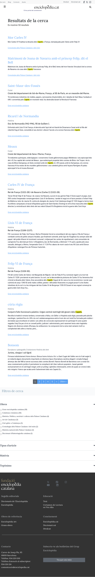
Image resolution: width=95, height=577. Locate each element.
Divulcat (66, 2)
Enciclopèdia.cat (50, 521)
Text (45, 501)
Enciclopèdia (7, 505)
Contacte (16, 2)
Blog (9, 2)
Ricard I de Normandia (23, 116)
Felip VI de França (20, 264)
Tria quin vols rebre (64, 560)
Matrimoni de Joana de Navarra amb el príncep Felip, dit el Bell (48, 60)
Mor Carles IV (17, 38)
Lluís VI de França (20, 223)
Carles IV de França (21, 185)
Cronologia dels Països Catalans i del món (24, 48)
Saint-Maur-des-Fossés (24, 86)
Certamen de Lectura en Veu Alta (53, 506)
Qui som (2, 2)
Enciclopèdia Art (8, 521)
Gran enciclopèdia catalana (18, 105)
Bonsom (13, 345)
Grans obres (6, 525)
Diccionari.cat (75, 2)
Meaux (12, 146)
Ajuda (24, 2)
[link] (47, 404)
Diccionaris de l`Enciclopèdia (14, 501)
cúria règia (15, 304)
